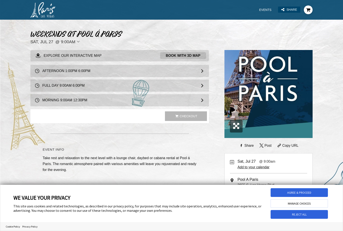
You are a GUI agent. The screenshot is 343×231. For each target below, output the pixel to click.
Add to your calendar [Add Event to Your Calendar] (254, 167)
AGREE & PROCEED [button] (299, 193)
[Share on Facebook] (246, 145)
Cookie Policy (13, 226)
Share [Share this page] (289, 10)
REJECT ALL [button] (299, 214)
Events (265, 10)
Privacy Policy (30, 226)
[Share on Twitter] (265, 145)
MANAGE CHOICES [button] (299, 203)
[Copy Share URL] (287, 145)
